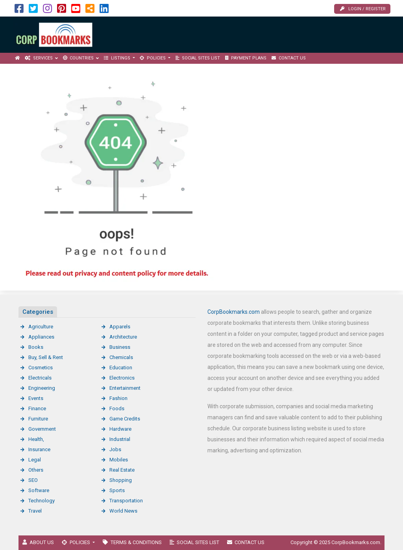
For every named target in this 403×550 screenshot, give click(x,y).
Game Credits (124, 419)
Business (119, 347)
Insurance (39, 449)
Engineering (41, 388)
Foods (116, 408)
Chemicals (121, 357)
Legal (34, 460)
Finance (37, 408)
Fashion (118, 398)
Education (120, 367)
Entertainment (124, 388)
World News (123, 511)
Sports (117, 490)
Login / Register (363, 8)
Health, (36, 439)
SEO (33, 480)
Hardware (120, 429)
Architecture (123, 337)
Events (35, 398)
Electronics (122, 378)
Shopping (120, 480)
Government (42, 429)
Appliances (41, 337)
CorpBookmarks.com (233, 312)
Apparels (119, 327)
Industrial (119, 439)
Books (35, 347)
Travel (35, 511)
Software (38, 490)
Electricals (40, 378)
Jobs (115, 449)
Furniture (38, 419)
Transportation (126, 501)
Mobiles (118, 460)
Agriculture (40, 327)
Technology (41, 501)
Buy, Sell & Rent (45, 357)
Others (35, 470)
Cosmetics (40, 367)
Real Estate (122, 470)
